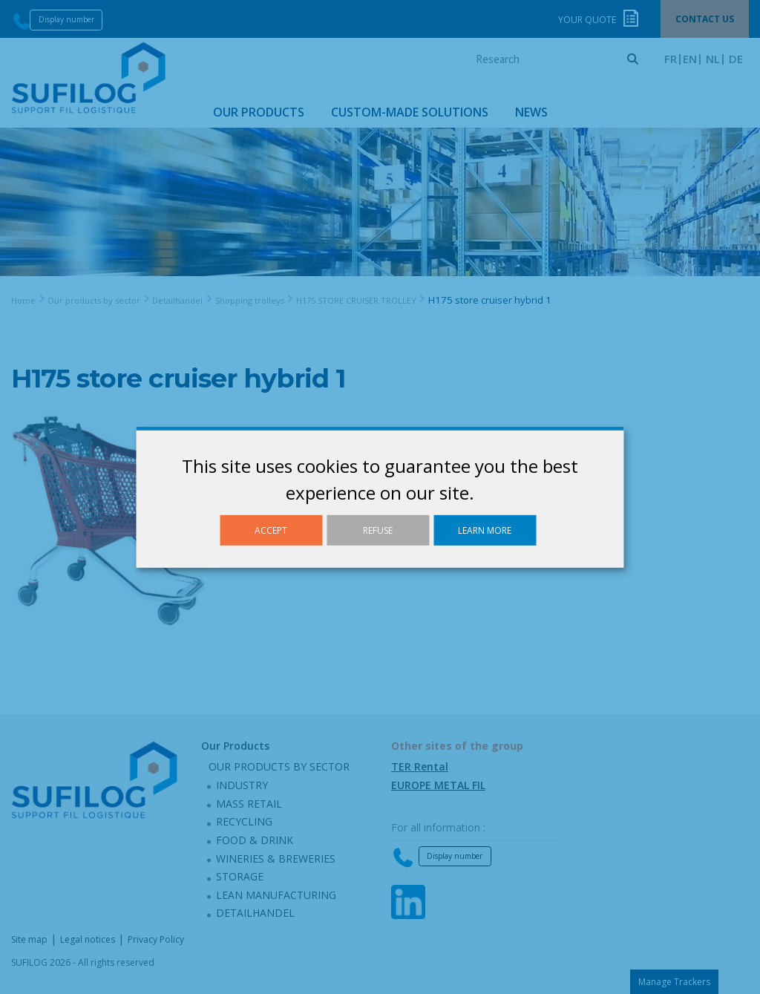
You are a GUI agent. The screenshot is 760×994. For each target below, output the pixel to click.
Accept (271, 529)
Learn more (484, 529)
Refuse (378, 529)
